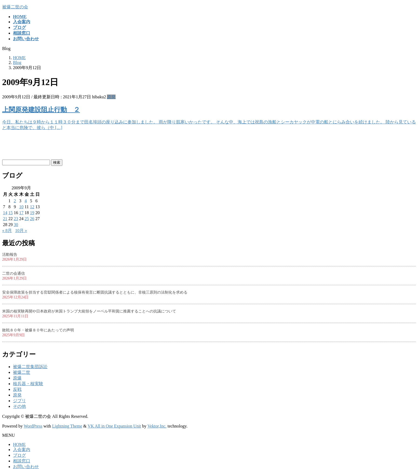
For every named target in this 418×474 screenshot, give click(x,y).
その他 (19, 406)
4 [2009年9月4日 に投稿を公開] (26, 201)
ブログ (19, 455)
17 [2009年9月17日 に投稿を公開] (21, 212)
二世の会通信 (13, 273)
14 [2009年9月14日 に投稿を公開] (5, 212)
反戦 (17, 389)
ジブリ (19, 400)
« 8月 (7, 230)
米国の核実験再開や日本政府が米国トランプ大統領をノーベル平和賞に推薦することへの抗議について (89, 311)
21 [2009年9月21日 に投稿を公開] (5, 218)
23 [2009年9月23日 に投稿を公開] (16, 218)
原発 (111, 97)
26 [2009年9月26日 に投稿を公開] (32, 218)
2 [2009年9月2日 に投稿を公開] (15, 201)
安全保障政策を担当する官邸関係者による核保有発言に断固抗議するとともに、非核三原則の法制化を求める (94, 292)
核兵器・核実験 (28, 383)
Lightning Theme (67, 426)
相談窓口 (21, 461)
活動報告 (9, 255)
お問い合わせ (26, 466)
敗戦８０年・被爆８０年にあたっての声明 (38, 330)
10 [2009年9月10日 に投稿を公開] (21, 206)
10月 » (21, 230)
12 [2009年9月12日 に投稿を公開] (32, 206)
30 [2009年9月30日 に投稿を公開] (16, 224)
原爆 (17, 378)
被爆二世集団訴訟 (30, 366)
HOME (19, 444)
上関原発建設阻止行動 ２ (41, 109)
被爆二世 (21, 372)
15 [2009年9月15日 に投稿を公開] (10, 212)
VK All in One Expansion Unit (114, 426)
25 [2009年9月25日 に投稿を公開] (27, 218)
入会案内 (21, 449)
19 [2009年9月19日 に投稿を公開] (32, 212)
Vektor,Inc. (156, 426)
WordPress (33, 426)
